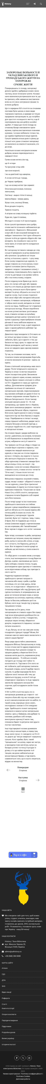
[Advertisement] (23, 43)
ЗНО (3, 986)
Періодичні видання (10, 1020)
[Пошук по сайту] (41, 4)
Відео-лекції (6, 992)
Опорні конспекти (9, 1014)
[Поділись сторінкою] (34, 4)
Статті (4, 1004)
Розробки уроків (8, 1032)
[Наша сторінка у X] (23, 1057)
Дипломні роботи (23, 1079)
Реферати (6, 998)
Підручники (6, 1026)
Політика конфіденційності (31, 1074)
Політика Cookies (23, 1076)
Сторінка (22, 769)
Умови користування (11, 1074)
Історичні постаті (9, 1044)
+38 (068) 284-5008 (12, 956)
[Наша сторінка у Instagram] (29, 1057)
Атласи (4, 968)
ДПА (4, 980)
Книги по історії (8, 1008)
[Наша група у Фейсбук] (16, 1057)
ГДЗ (3, 974)
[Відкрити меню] (27, 4)
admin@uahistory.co (13, 951)
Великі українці (8, 1038)
